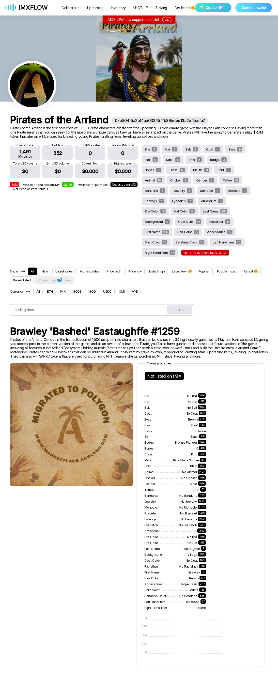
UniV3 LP (140, 7)
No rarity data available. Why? (205, 253)
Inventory (118, 7)
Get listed (184, 7)
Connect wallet (254, 7)
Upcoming (95, 7)
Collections (70, 7)
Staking (161, 7)
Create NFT (212, 7)
